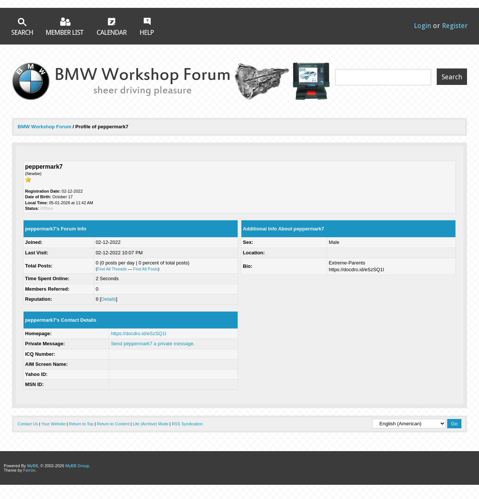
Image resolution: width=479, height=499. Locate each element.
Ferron (29, 470)
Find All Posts (145, 269)
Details (108, 299)
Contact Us (28, 424)
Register (455, 26)
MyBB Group (77, 465)
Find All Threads (111, 269)
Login (422, 26)
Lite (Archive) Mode (150, 424)
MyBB (32, 465)
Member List (65, 26)
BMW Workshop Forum (45, 126)
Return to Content (113, 424)
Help (147, 26)
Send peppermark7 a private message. (153, 343)
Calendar (112, 26)
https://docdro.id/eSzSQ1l (138, 333)
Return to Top (81, 424)
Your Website (53, 424)
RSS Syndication (187, 424)
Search (22, 26)
